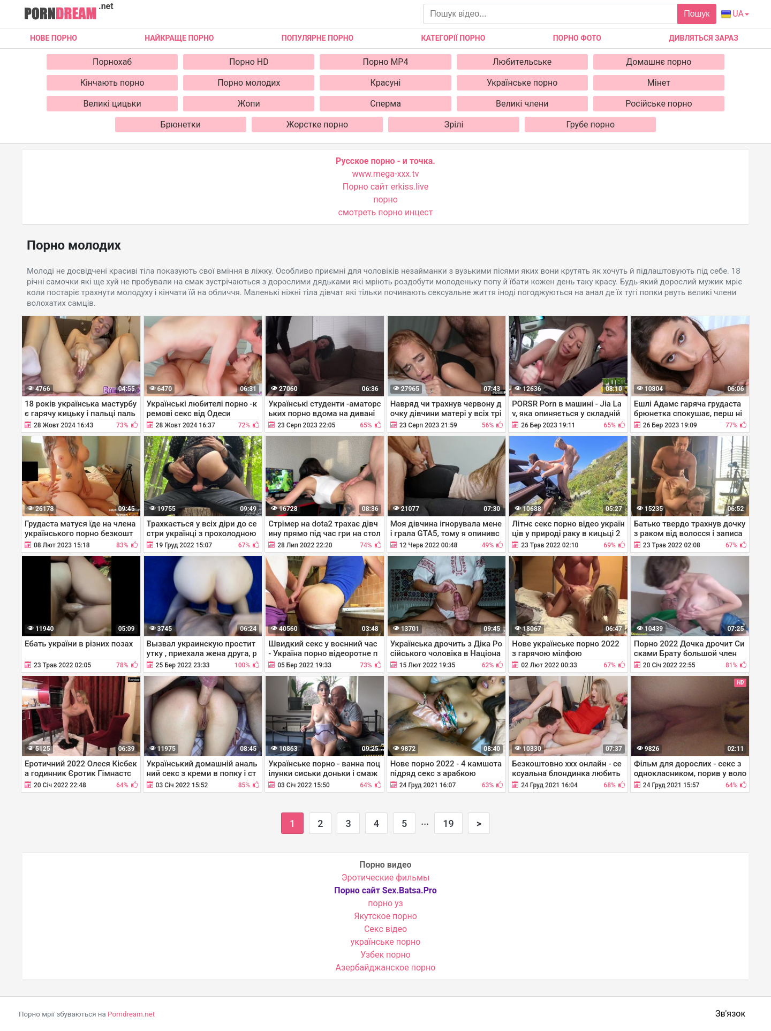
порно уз (385, 903)
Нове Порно (53, 38)
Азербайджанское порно (386, 967)
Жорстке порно (317, 124)
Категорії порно (453, 38)
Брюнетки (181, 124)
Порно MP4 (386, 62)
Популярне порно (317, 38)
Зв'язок (730, 1014)
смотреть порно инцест (385, 212)
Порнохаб (112, 62)
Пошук (696, 13)
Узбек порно (385, 955)
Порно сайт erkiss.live (385, 187)
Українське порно (522, 83)
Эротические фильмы (386, 877)
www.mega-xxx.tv (385, 174)
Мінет (658, 83)
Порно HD (249, 62)
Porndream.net (131, 1014)
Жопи (249, 104)
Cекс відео (385, 929)
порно (385, 199)
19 (448, 823)
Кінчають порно (112, 83)
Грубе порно (590, 124)
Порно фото (577, 38)
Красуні (386, 83)
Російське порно (658, 104)
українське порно (386, 942)
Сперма (385, 104)
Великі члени (522, 104)
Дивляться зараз (703, 38)
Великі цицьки (112, 104)
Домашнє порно (658, 62)
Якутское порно (385, 916)
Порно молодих (248, 83)
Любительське (522, 62)
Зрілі (454, 124)
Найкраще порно (179, 38)
